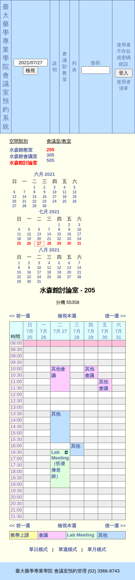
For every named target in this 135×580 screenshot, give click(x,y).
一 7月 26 (43, 331)
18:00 (16, 471)
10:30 (16, 375)
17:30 (16, 465)
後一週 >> (115, 316)
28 (24, 206)
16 (44, 197)
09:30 (16, 362)
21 (24, 201)
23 (44, 201)
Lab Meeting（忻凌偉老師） (60, 464)
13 (14, 197)
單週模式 (67, 549)
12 (74, 192)
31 (79, 243)
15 (34, 197)
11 (64, 192)
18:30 (16, 477)
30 (44, 206)
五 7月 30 (104, 331)
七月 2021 (49, 211)
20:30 (16, 503)
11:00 (16, 381)
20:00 (16, 497)
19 (74, 197)
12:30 (16, 400)
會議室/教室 (65, 66)
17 (54, 197)
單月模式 (96, 549)
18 (64, 197)
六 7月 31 (118, 331)
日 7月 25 (29, 331)
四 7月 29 (90, 331)
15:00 (16, 433)
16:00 (16, 445)
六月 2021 (44, 174)
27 (14, 206)
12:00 (16, 394)
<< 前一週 (19, 316)
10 (54, 192)
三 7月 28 (76, 331)
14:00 (16, 420)
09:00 (16, 355)
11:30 (16, 388)
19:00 (16, 484)
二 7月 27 (60, 328)
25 (64, 201)
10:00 (16, 368)
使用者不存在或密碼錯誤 (124, 54)
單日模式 (38, 549)
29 (34, 206)
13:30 (16, 413)
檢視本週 (67, 316)
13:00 (16, 407)
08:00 (16, 343)
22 (34, 201)
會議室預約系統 (6, 101)
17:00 (16, 458)
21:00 (16, 510)
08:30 (16, 349)
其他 (56, 414)
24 (54, 201)
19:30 (16, 490)
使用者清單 (124, 85)
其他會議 (58, 372)
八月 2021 (49, 250)
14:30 (16, 426)
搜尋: (96, 63)
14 (24, 197)
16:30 (16, 452)
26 (74, 201)
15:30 (16, 439)
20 (14, 201)
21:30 (16, 516)
